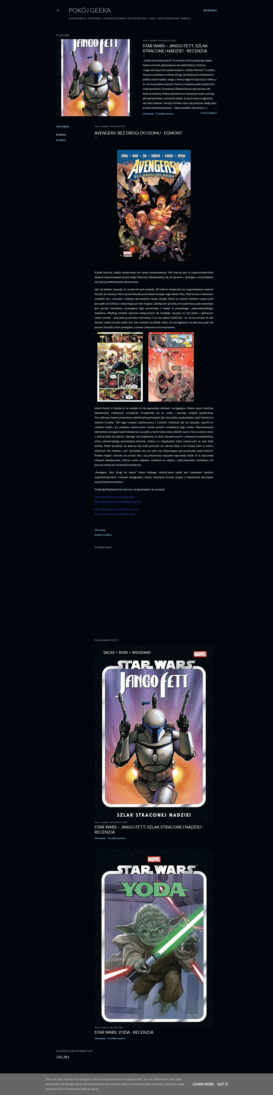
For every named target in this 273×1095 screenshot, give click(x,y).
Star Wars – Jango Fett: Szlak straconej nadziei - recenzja (175, 48)
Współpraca (77, 18)
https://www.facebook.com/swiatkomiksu (115, 497)
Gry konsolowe (169, 18)
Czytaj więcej (208, 113)
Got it (222, 1084)
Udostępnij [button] (148, 113)
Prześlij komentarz (165, 113)
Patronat (95, 18)
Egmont (128, 489)
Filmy (152, 18)
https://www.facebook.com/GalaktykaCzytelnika (118, 501)
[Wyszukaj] (210, 10)
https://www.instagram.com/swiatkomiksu (115, 514)
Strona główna (114, 18)
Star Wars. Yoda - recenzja (124, 1032)
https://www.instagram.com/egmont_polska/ (116, 509)
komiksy (61, 139)
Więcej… (186, 18)
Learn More (203, 1084)
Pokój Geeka (90, 10)
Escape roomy (137, 18)
